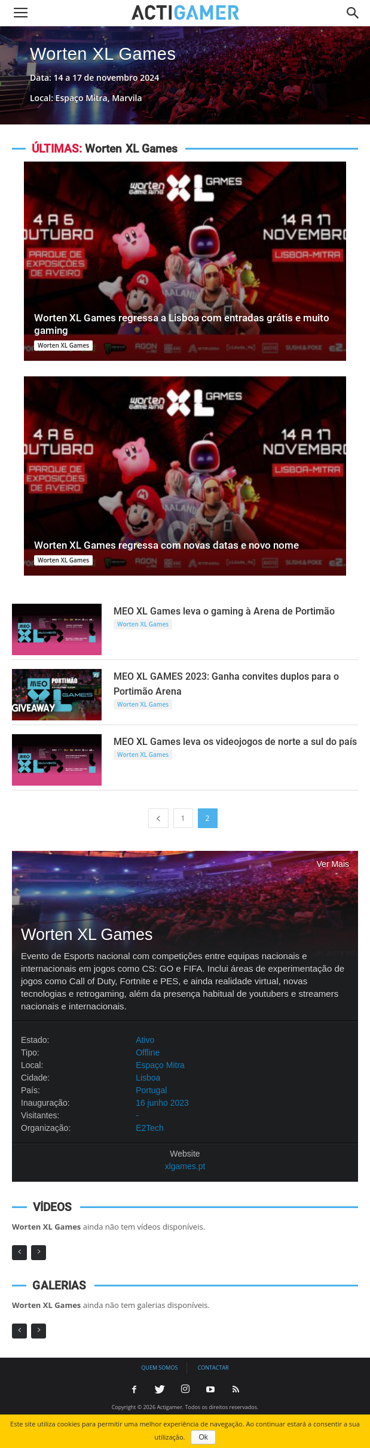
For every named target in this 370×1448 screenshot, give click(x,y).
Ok (202, 1437)
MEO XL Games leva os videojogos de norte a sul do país (235, 741)
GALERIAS (58, 1285)
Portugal (151, 1090)
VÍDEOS (52, 1207)
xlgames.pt (185, 1166)
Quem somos (159, 1367)
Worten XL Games (103, 53)
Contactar (213, 1367)
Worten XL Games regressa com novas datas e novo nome (166, 545)
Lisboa (148, 1077)
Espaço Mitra (160, 1065)
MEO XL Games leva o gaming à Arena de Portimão (224, 611)
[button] (353, 13)
